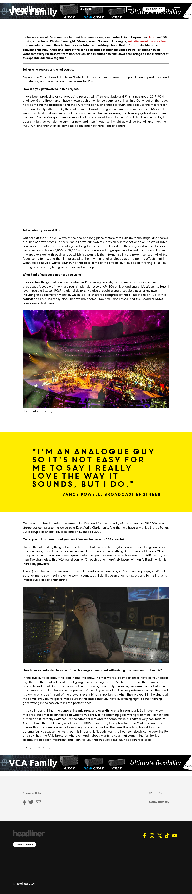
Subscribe (153, 9)
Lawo (152, 37)
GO (130, 9)
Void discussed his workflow (147, 41)
